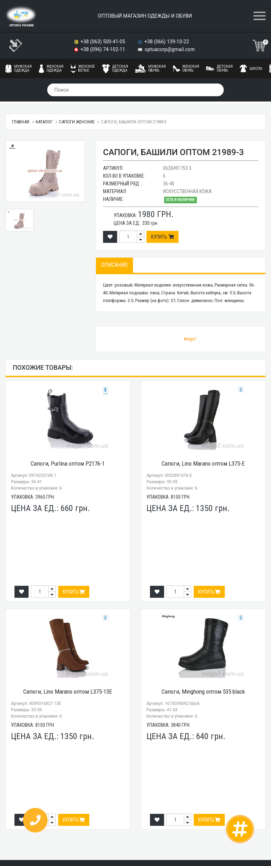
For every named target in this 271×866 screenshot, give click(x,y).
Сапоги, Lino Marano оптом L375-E (203, 463)
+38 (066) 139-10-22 (167, 41)
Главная (20, 121)
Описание (114, 265)
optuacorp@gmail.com (170, 49)
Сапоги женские (77, 121)
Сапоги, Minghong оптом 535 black (203, 691)
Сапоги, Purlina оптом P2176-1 (68, 463)
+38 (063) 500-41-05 (103, 41)
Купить (162, 237)
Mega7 (190, 339)
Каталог (44, 121)
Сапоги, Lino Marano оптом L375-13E (67, 691)
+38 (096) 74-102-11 (103, 49)
